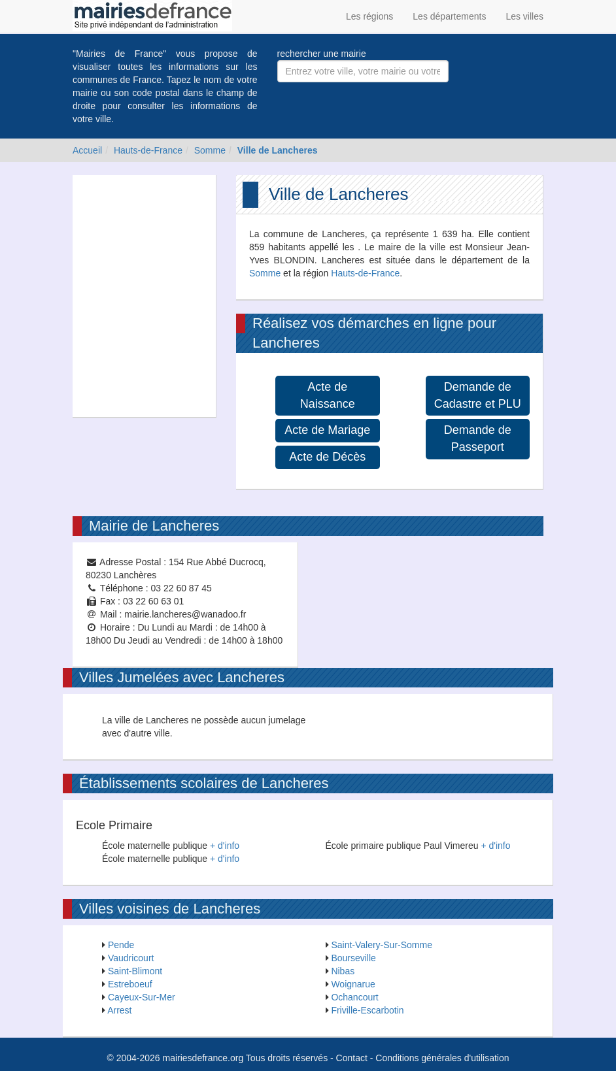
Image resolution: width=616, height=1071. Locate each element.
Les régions (369, 16)
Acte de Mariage (327, 430)
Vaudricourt (131, 958)
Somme (210, 150)
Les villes (524, 16)
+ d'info (224, 845)
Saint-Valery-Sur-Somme (381, 945)
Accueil (87, 150)
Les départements (449, 16)
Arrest (119, 1010)
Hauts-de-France (148, 150)
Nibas (342, 971)
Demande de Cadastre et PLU (477, 395)
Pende (121, 945)
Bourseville (353, 958)
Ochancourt (354, 997)
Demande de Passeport (477, 438)
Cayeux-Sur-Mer (141, 997)
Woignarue (353, 984)
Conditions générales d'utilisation (442, 1058)
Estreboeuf (130, 984)
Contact (352, 1058)
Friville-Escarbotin (367, 1010)
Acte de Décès (327, 456)
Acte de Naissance (327, 395)
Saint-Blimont (135, 971)
